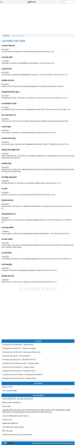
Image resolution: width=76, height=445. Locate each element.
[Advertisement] (38, 18)
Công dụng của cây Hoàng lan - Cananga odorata (18, 367)
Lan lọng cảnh (6, 57)
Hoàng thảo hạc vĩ (8, 214)
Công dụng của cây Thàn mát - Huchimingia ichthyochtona (21, 352)
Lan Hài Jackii (7, 239)
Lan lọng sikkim (7, 227)
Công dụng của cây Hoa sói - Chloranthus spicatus (19, 359)
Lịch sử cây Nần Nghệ (9, 391)
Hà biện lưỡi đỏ (7, 200)
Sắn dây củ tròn (7, 387)
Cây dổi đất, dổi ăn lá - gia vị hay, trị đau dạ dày (17, 399)
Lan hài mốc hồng (8, 138)
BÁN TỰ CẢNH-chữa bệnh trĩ (11, 402)
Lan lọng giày (6, 264)
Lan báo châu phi (8, 46)
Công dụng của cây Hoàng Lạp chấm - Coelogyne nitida (20, 363)
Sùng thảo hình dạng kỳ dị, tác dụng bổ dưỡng (17, 434)
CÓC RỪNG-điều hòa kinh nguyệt (13, 427)
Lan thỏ (4, 189)
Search (73, 2)
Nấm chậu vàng (7, 431)
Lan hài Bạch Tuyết (8, 103)
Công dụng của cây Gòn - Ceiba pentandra (16, 356)
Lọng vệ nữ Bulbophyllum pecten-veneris (15, 416)
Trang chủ (6, 36)
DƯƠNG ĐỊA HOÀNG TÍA (10, 423)
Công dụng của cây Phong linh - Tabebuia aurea (17, 344)
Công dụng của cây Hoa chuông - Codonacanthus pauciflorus (22, 374)
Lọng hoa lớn (6, 69)
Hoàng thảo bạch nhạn (10, 92)
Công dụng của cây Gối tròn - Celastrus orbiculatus (19, 348)
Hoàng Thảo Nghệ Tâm (10, 150)
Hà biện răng (6, 163)
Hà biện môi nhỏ (7, 80)
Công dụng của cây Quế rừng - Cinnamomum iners (18, 371)
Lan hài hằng (6, 253)
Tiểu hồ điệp (6, 406)
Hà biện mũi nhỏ (7, 276)
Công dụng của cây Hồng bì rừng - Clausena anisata (19, 378)
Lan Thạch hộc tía (8, 115)
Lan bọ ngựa (6, 127)
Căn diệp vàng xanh (9, 177)
